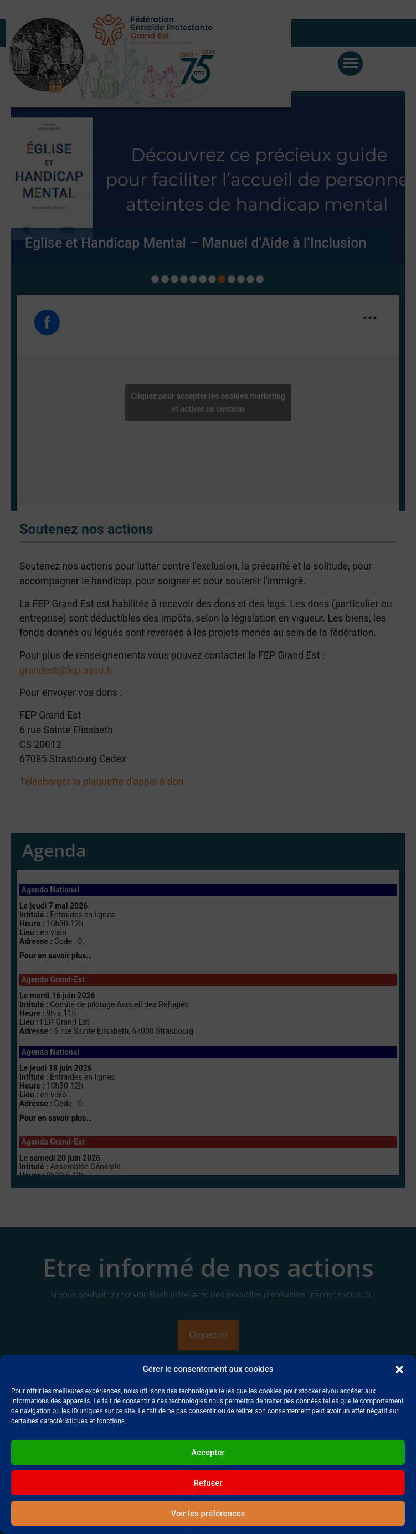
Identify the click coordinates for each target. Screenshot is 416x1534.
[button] (399, 1368)
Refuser (207, 1483)
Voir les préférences (208, 1513)
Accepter (207, 1453)
